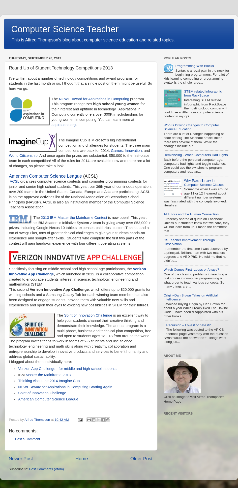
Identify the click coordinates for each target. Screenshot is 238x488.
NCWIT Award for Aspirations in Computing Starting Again (65, 387)
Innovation (133, 151)
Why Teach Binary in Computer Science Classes (204, 182)
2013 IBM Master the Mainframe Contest (74, 218)
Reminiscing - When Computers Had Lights (196, 155)
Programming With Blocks (194, 66)
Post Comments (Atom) (46, 469)
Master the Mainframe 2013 (48, 375)
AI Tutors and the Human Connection (191, 214)
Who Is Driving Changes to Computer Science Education (191, 127)
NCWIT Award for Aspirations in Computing (94, 99)
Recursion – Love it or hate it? (188, 325)
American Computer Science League (45, 176)
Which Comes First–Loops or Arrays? (191, 269)
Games (117, 151)
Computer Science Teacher (65, 29)
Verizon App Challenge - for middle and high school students (67, 369)
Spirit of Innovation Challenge (88, 315)
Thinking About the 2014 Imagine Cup (49, 381)
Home (81, 458)
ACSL (15, 181)
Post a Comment (27, 439)
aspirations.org (64, 125)
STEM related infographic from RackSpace (203, 93)
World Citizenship (23, 156)
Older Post (141, 458)
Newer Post (21, 458)
